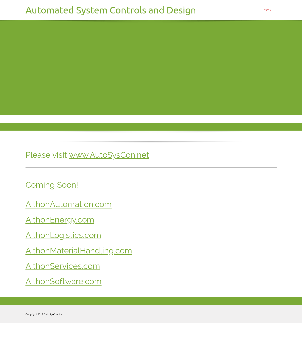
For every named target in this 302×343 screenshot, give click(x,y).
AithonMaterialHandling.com (79, 250)
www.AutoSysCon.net (109, 155)
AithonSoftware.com (64, 281)
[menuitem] (266, 10)
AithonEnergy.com (60, 220)
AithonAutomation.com (69, 204)
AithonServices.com (63, 266)
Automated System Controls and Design (111, 10)
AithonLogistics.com (63, 235)
